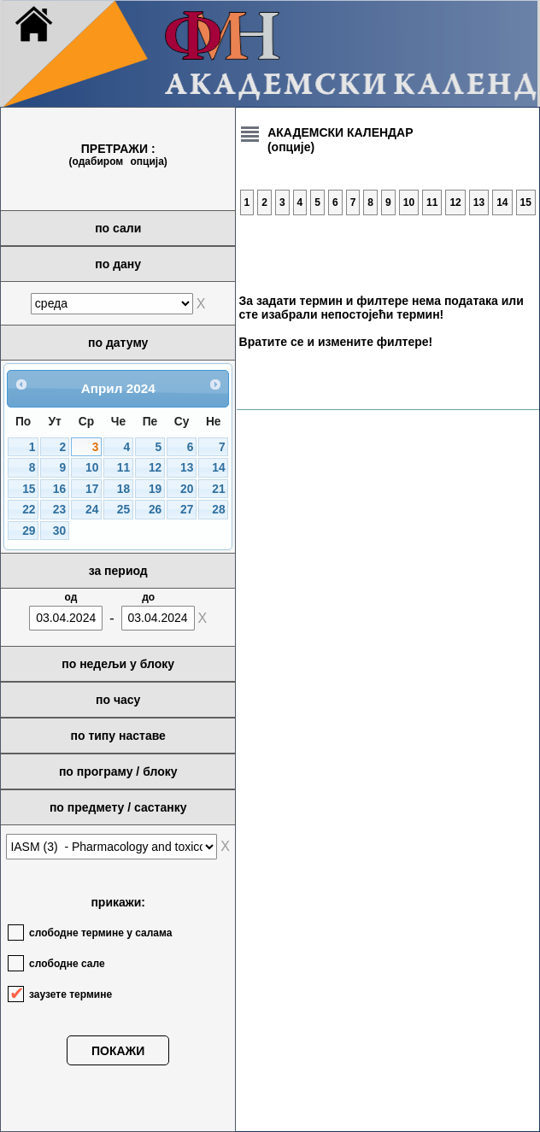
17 (91, 489)
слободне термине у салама (100, 933)
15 (28, 489)
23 (59, 509)
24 (91, 509)
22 (28, 509)
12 (155, 467)
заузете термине (70, 994)
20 (186, 489)
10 (91, 467)
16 (59, 489)
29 (28, 531)
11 (123, 467)
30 (59, 531)
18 (123, 489)
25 (123, 509)
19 (155, 489)
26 (155, 509)
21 (218, 489)
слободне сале (67, 964)
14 (218, 467)
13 (186, 467)
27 (186, 509)
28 (218, 509)
